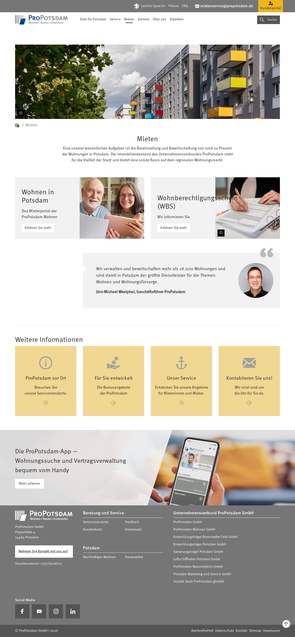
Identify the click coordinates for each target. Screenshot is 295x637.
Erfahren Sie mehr (38, 228)
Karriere (143, 31)
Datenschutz (224, 631)
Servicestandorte (95, 522)
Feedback (132, 522)
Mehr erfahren (29, 484)
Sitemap (255, 631)
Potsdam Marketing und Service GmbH (202, 574)
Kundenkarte (92, 529)
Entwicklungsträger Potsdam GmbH (199, 544)
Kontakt (241, 631)
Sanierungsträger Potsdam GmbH (198, 552)
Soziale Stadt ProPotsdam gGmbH (198, 581)
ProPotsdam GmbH (187, 522)
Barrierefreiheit (202, 631)
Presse (174, 6)
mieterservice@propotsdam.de (226, 6)
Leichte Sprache (153, 6)
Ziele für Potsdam (93, 31)
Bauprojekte (134, 557)
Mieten (129, 31)
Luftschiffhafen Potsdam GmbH (196, 559)
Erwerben (177, 31)
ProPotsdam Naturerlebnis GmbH (198, 567)
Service (115, 31)
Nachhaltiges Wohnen (99, 557)
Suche (268, 32)
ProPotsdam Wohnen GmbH (194, 529)
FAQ (185, 6)
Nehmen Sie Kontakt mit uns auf (43, 551)
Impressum (271, 631)
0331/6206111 (51, 564)
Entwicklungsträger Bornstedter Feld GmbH (205, 537)
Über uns (159, 31)
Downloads (133, 529)
